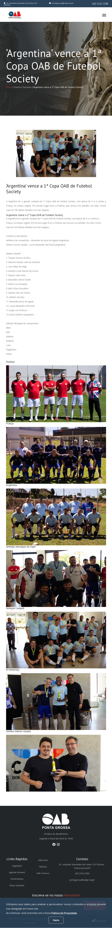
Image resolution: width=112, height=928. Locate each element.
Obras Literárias (16, 886)
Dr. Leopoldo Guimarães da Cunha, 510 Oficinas (20, 4)
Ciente (56, 920)
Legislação (17, 866)
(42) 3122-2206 (100, 3)
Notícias (43, 867)
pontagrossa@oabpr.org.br (61, 3)
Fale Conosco (43, 874)
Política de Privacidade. (64, 913)
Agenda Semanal (17, 873)
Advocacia (43, 860)
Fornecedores (16, 879)
